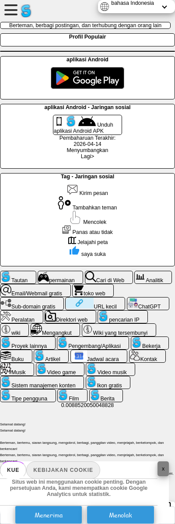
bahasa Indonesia (132, 3)
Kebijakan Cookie (63, 470)
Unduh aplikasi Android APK (83, 125)
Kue (13, 470)
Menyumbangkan (87, 150)
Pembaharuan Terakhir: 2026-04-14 (88, 141)
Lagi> (87, 156)
